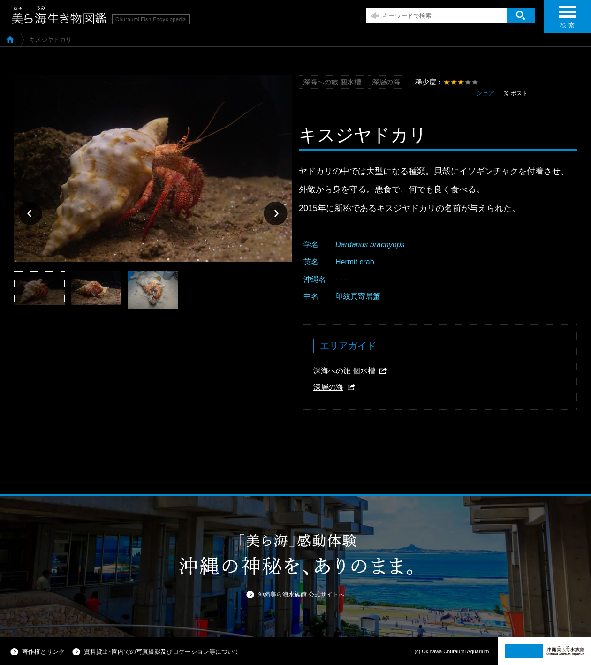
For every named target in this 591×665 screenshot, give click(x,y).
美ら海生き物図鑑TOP (10, 39)
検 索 (567, 20)
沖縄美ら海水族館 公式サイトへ (301, 594)
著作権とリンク (43, 651)
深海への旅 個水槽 (344, 371)
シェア (485, 93)
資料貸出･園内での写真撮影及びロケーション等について (162, 651)
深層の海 (328, 387)
